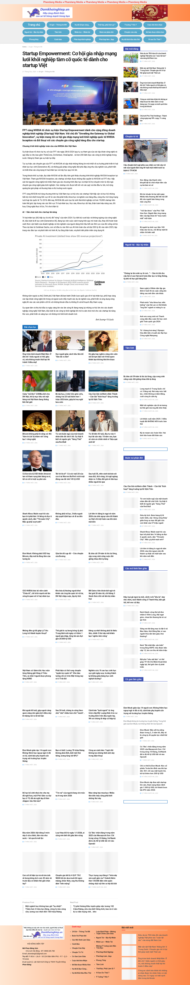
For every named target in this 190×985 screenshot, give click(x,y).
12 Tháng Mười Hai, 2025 (149, 793)
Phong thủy (33, 39)
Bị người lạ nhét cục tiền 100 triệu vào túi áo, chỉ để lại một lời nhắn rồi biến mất (153, 229)
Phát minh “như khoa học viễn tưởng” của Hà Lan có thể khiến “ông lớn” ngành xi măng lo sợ (153, 305)
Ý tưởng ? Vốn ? (131, 25)
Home (24, 47)
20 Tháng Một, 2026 (63, 483)
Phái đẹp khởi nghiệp (82, 39)
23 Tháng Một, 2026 (96, 403)
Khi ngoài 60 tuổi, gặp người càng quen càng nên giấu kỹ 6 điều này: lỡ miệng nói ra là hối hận (37, 713)
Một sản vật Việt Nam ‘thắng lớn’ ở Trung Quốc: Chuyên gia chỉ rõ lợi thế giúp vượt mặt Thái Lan (153, 70)
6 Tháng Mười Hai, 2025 (148, 235)
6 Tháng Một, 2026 (29, 765)
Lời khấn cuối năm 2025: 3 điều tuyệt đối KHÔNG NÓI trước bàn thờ (153, 421)
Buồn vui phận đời (106, 32)
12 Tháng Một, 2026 (96, 602)
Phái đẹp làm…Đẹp (106, 39)
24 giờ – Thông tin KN (58, 25)
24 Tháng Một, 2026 (29, 405)
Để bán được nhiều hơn (155, 32)
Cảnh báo (58, 39)
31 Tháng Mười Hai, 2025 (98, 887)
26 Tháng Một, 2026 (63, 360)
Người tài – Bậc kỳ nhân (34, 32)
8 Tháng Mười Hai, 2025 (148, 438)
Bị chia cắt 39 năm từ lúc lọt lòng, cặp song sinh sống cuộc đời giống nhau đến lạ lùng (103, 556)
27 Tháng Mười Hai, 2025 (149, 188)
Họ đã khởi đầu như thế (131, 39)
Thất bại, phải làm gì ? (106, 25)
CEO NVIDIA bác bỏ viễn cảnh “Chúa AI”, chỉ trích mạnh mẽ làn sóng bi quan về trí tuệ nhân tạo (36, 593)
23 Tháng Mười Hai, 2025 (149, 670)
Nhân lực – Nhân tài (82, 32)
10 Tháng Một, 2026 (63, 642)
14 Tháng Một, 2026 (96, 562)
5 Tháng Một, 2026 (29, 804)
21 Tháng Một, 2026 (63, 445)
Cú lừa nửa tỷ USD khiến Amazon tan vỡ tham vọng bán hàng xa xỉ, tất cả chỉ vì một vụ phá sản (36, 476)
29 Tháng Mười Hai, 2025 (149, 399)
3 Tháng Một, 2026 (96, 802)
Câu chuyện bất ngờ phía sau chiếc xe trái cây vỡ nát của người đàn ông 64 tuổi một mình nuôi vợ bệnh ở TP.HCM (144, 168)
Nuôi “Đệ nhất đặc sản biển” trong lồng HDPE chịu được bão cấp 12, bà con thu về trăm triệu (153, 647)
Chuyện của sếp (130, 32)
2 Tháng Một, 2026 (63, 839)
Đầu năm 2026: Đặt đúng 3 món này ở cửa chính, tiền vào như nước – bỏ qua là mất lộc (36, 835)
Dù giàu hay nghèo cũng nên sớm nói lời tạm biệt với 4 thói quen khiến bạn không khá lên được (103, 357)
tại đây (52, 158)
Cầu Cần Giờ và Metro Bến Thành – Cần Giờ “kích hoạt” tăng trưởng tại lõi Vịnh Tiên (103, 397)
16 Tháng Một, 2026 (29, 562)
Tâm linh (58, 32)
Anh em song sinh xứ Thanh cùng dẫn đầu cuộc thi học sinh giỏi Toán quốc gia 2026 (153, 319)
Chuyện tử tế (77, 952)
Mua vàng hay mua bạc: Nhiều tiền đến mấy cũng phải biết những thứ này (101, 795)
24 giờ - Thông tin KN (35, 47)
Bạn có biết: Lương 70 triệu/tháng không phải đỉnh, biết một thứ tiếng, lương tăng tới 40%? (70, 753)
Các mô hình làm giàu (81, 940)
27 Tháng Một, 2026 (29, 366)
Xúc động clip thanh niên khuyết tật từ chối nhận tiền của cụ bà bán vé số (153, 182)
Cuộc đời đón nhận (154, 25)
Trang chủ (34, 24)
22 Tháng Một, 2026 (29, 443)
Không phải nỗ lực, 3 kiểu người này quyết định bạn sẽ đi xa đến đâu (69, 516)
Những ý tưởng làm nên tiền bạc (106, 947)
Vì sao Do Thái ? (154, 39)
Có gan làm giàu (79, 956)
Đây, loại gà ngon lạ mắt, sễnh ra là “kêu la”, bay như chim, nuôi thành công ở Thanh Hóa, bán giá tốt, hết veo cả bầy (144, 600)
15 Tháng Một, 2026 (63, 560)
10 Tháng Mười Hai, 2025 (149, 221)
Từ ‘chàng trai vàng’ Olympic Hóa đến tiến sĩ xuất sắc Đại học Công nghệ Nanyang (153, 333)
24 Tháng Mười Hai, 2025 (149, 205)
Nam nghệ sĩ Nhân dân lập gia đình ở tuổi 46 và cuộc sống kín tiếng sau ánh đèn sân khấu (153, 291)
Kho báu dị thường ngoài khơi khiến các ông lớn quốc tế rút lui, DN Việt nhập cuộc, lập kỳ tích (69, 593)
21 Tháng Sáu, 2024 (29, 72)
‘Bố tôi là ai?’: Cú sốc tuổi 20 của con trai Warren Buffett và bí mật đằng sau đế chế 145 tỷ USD (70, 476)
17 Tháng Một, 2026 (96, 525)
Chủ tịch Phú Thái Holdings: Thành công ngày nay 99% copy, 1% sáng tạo (153, 118)
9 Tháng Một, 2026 (29, 682)
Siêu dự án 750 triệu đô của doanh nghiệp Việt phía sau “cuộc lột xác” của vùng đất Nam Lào (153, 55)
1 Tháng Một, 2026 (96, 847)
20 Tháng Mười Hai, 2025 (149, 427)
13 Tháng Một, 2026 (63, 599)
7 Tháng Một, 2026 (63, 716)
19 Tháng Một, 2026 (29, 525)
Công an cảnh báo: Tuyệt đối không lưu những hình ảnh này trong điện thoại (101, 753)
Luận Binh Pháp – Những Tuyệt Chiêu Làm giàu (106, 933)
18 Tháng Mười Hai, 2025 (149, 776)
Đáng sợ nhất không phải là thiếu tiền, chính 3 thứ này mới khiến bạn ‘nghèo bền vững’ (103, 633)
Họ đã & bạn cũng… (82, 25)
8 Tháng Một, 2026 (96, 682)
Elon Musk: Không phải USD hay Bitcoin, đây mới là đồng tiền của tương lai (36, 556)
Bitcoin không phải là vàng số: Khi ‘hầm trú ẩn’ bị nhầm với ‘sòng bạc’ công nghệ (36, 436)
